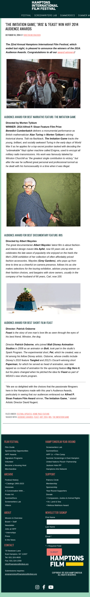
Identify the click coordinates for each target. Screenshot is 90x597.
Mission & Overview (13, 518)
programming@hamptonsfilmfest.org (21, 574)
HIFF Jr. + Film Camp (55, 454)
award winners (66, 52)
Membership (51, 483)
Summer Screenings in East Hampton (62, 458)
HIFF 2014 (44, 416)
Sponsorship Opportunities (16, 451)
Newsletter (9, 525)
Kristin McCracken (32, 34)
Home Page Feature (41, 413)
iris (50, 416)
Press (7, 536)
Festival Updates (24, 413)
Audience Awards (25, 416)
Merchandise (10, 469)
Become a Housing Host (15, 465)
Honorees (9, 487)
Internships (11, 532)
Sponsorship (51, 487)
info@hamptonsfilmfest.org (16, 564)
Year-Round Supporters (56, 491)
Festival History (11, 480)
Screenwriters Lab (13, 502)
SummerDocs (11, 498)
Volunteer (9, 462)
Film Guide (10, 447)
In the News (10, 540)
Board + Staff (11, 522)
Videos (8, 505)
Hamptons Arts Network (56, 469)
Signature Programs (14, 458)
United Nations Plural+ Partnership (61, 462)
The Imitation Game (60, 416)
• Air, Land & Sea (53, 502)
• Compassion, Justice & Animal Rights (63, 498)
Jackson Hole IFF (54, 465)
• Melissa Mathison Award (57, 505)
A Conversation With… (15, 491)
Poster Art (9, 494)
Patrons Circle (52, 480)
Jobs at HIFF (10, 529)
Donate (49, 494)
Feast (36, 416)
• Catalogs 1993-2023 (14, 483)
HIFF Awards (10, 454)
